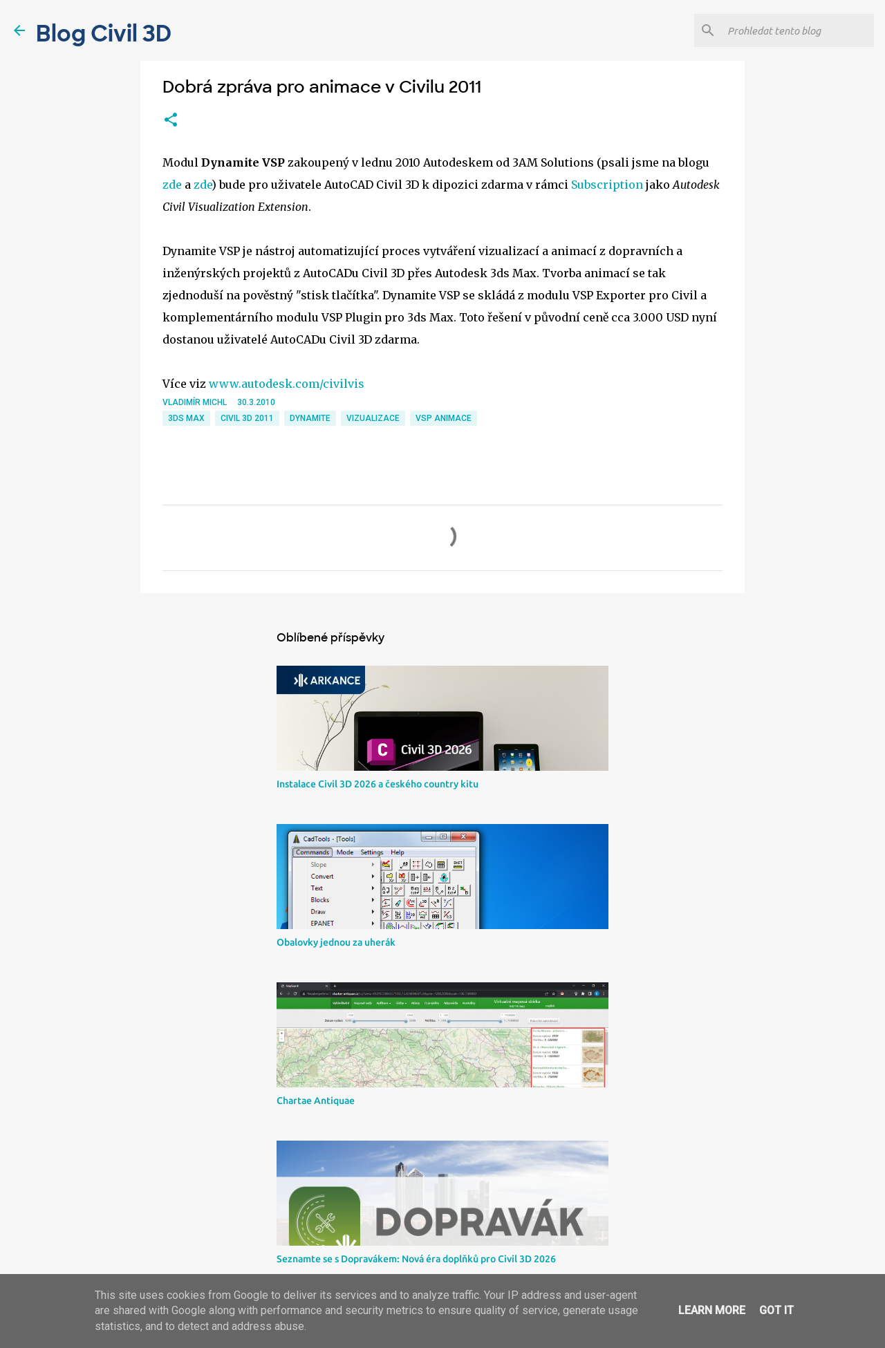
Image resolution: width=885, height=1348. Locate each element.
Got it (776, 1310)
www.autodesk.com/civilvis (286, 384)
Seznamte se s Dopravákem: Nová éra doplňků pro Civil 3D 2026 (416, 1258)
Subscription (607, 184)
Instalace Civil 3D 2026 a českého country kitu (377, 783)
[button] (170, 120)
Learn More (711, 1310)
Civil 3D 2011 (247, 418)
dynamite (310, 418)
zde (172, 184)
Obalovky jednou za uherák (336, 942)
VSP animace (444, 418)
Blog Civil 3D (103, 33)
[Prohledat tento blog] (798, 30)
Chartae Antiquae (316, 1100)
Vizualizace (373, 418)
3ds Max (186, 418)
